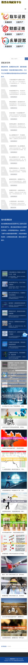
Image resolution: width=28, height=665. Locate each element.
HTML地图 (21, 658)
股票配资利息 (14, 113)
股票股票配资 (14, 91)
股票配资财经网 (17, 660)
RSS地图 (16, 658)
